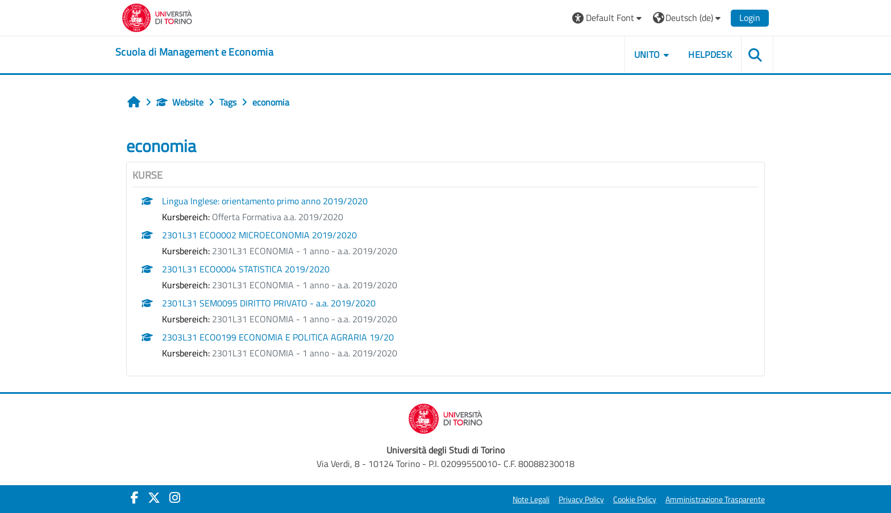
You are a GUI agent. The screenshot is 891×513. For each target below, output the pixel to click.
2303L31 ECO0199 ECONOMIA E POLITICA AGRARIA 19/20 (278, 337)
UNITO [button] (647, 54)
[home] (194, 52)
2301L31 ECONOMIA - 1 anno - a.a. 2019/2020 (304, 251)
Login (749, 17)
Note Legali (531, 499)
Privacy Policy (581, 499)
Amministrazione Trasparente (715, 499)
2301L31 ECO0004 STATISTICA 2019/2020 (246, 269)
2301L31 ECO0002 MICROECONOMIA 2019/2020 (259, 235)
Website (179, 102)
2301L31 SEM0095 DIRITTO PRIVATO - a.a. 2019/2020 (269, 303)
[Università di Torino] (157, 16)
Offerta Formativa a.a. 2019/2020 (277, 217)
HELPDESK (710, 54)
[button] (608, 18)
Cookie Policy (634, 499)
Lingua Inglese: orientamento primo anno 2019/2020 (265, 201)
